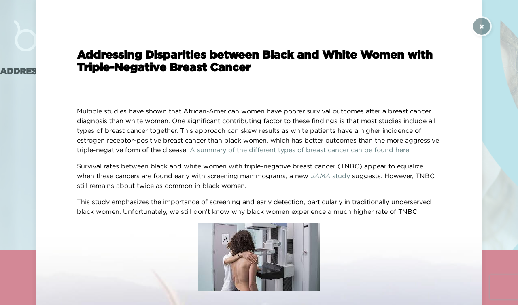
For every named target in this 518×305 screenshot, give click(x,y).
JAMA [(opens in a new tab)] (320, 175)
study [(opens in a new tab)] (340, 175)
